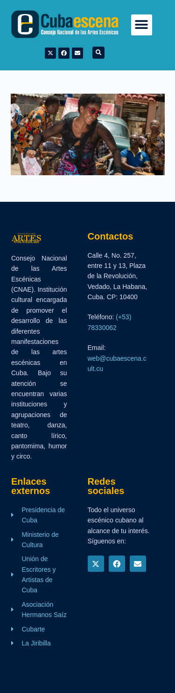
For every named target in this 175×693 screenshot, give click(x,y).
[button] (141, 24)
